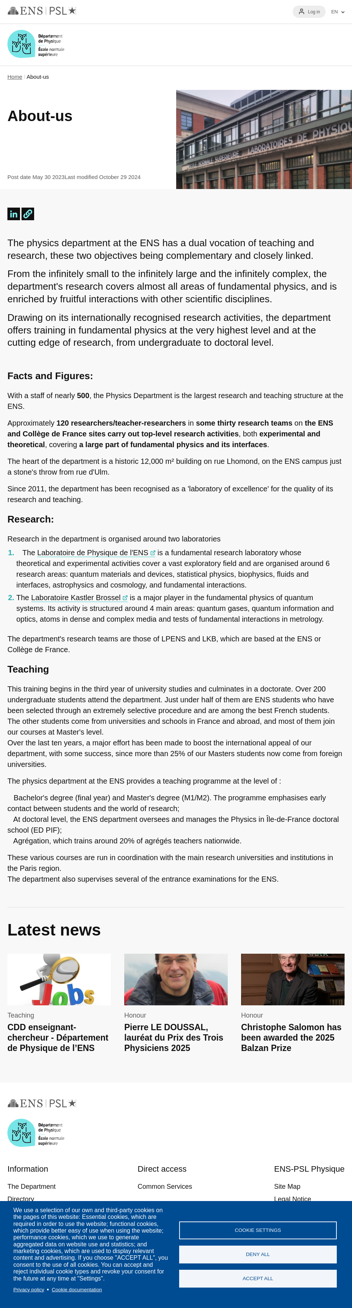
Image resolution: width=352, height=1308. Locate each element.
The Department (31, 1186)
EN (334, 11)
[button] (28, 214)
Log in (314, 11)
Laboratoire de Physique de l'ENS (92, 553)
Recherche (314, 44)
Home (14, 77)
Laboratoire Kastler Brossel (76, 597)
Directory (20, 1199)
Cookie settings (258, 1230)
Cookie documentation (77, 1289)
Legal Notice (292, 1199)
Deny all (258, 1254)
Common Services (165, 1186)
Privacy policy (28, 1289)
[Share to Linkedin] (13, 214)
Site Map (287, 1186)
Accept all (258, 1278)
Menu (336, 44)
